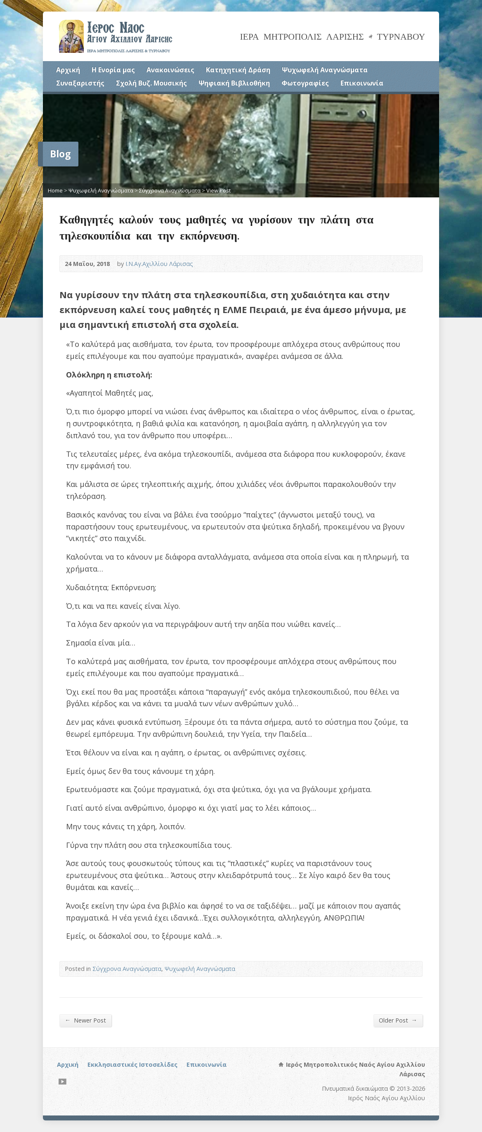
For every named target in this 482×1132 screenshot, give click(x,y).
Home (55, 190)
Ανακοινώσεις (170, 69)
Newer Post (85, 1020)
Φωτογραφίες (305, 83)
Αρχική (68, 69)
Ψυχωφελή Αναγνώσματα (325, 69)
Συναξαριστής (80, 83)
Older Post (398, 1020)
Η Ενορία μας (113, 69)
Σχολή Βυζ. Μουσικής (151, 83)
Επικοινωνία (361, 83)
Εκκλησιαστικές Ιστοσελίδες (132, 1064)
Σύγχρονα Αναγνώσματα (170, 190)
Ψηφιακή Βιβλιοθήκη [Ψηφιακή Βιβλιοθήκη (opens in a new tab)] (234, 83)
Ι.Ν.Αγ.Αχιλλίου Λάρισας (159, 264)
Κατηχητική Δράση (238, 69)
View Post (218, 190)
